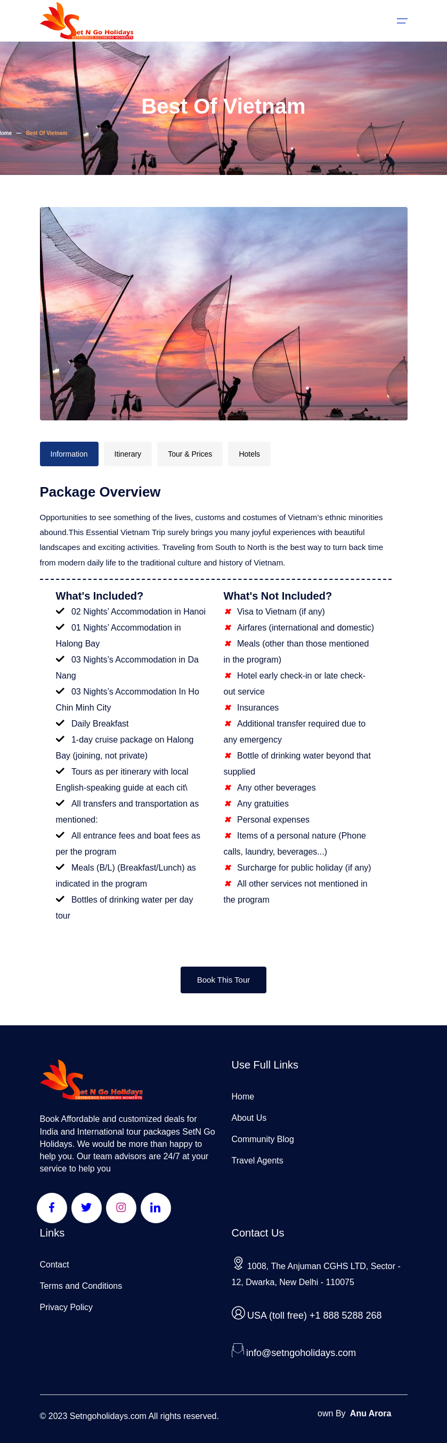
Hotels (249, 454)
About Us (249, 1117)
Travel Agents (257, 1160)
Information (69, 454)
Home (243, 1096)
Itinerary (128, 454)
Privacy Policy (66, 1307)
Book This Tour (223, 979)
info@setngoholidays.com (301, 1353)
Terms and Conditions (81, 1285)
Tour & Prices (190, 454)
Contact (54, 1264)
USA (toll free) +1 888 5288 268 (314, 1315)
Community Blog (263, 1139)
